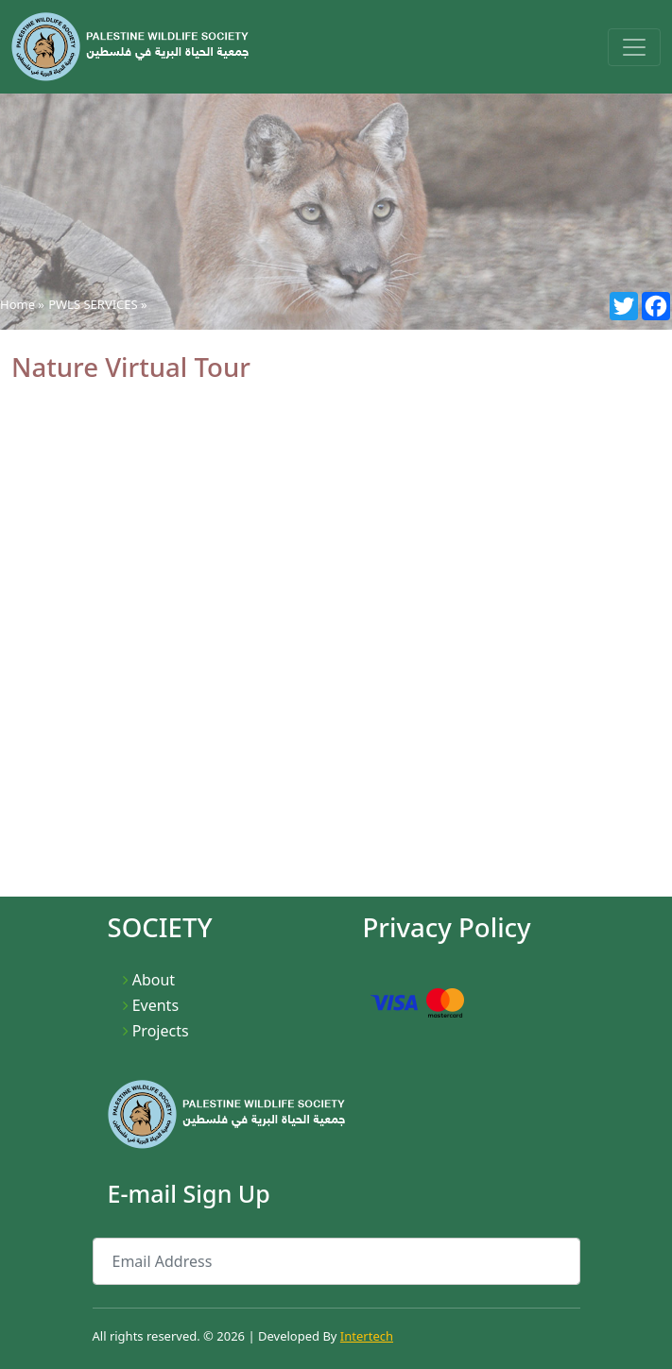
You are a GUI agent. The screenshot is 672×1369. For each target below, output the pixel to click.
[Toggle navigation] (634, 47)
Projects (160, 1030)
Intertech (366, 1335)
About (153, 979)
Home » (22, 304)
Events (155, 1005)
